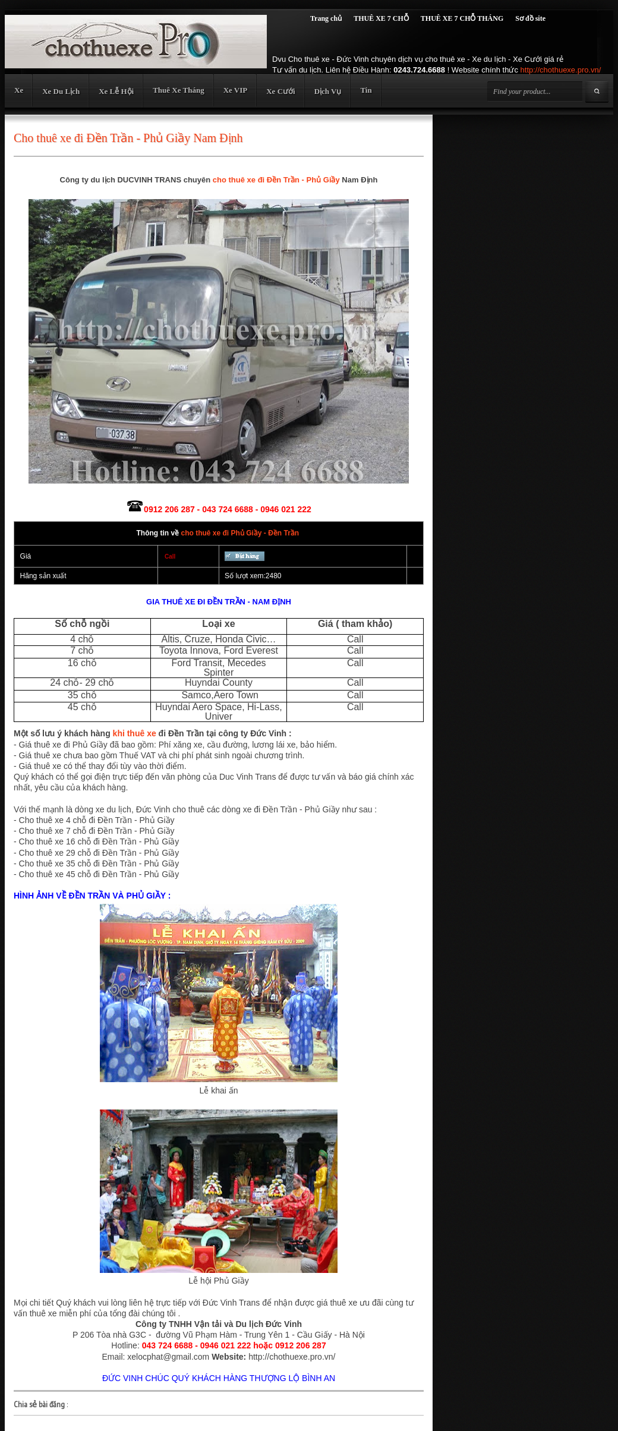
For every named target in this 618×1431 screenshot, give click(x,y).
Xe (18, 90)
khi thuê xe (134, 733)
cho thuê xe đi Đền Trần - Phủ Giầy (276, 179)
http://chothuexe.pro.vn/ (561, 69)
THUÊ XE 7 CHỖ (381, 18)
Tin (365, 90)
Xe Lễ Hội (116, 91)
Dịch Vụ (328, 91)
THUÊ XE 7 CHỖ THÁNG (462, 18)
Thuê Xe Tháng (178, 90)
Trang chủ (326, 18)
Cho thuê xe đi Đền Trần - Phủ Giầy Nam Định (128, 137)
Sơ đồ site (530, 18)
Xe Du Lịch (61, 91)
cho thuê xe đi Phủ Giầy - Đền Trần (240, 533)
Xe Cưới (280, 91)
